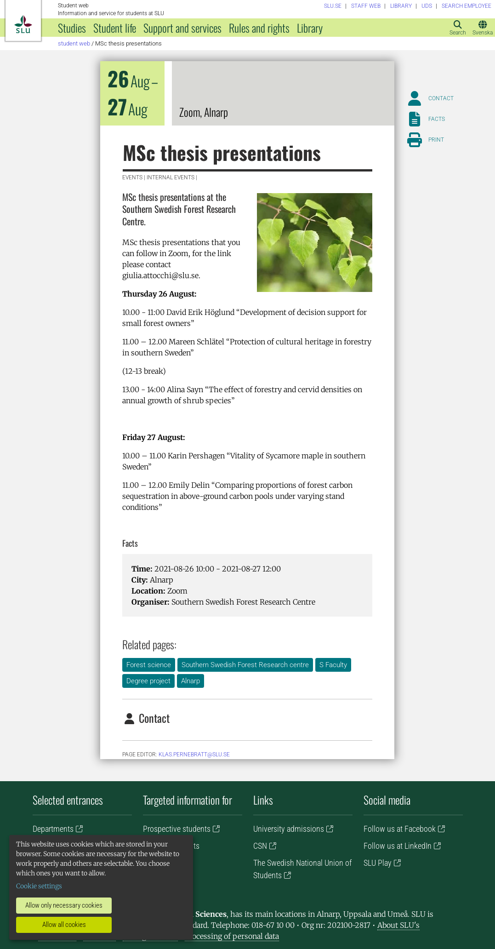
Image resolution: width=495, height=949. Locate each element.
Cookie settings (39, 886)
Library (310, 27)
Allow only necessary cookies (63, 905)
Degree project (148, 681)
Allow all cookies (64, 924)
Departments (53, 829)
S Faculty (333, 665)
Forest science (148, 665)
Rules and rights (259, 27)
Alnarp (190, 681)
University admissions (288, 829)
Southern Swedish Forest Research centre (245, 665)
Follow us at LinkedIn (398, 846)
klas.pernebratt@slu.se (194, 754)
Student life (114, 27)
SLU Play (378, 863)
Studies (72, 27)
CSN (260, 846)
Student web (74, 43)
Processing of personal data (232, 936)
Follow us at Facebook (400, 829)
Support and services (182, 27)
